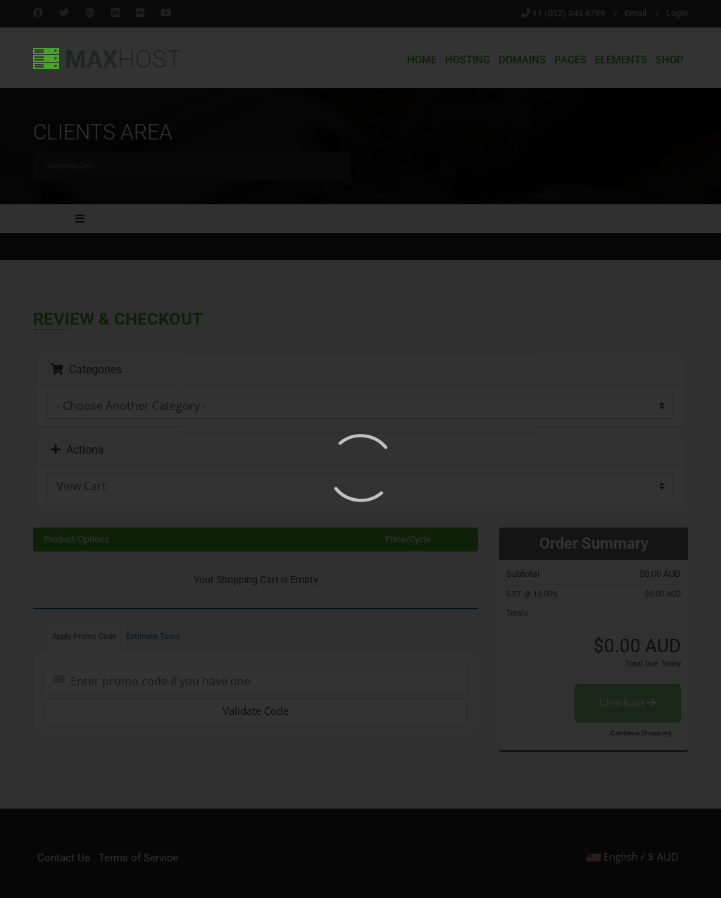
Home (422, 60)
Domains (522, 60)
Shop (670, 60)
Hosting (467, 60)
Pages (570, 60)
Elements (621, 60)
